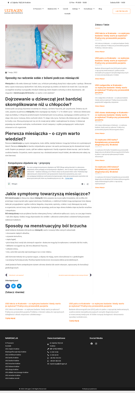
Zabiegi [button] (76, 9)
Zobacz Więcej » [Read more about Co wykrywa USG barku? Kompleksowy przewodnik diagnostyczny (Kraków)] (100, 160)
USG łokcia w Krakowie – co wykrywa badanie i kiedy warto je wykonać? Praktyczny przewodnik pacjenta (112, 35)
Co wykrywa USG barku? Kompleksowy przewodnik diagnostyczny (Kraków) (107, 142)
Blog (100, 9)
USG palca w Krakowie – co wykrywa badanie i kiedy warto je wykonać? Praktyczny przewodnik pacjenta (112, 60)
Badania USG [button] (53, 9)
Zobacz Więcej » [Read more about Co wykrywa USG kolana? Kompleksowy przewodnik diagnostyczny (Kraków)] (100, 187)
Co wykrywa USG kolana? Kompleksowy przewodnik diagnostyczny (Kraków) (107, 169)
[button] (7, 286)
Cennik (65, 9)
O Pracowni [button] (38, 9)
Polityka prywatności (89, 391)
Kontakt (67, 14)
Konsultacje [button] (89, 9)
